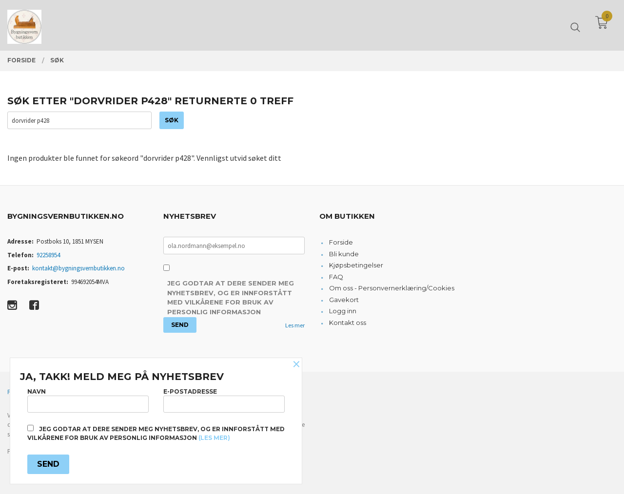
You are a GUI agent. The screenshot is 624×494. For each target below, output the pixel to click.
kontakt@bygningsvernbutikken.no (78, 269)
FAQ (336, 277)
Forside (341, 243)
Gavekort (344, 300)
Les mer (295, 325)
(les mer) (214, 437)
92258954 (48, 255)
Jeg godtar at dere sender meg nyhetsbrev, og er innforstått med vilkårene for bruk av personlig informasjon (230, 298)
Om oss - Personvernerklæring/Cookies (391, 288)
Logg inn (342, 311)
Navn (88, 400)
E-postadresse (224, 400)
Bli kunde (344, 254)
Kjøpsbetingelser (356, 265)
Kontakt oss (347, 323)
